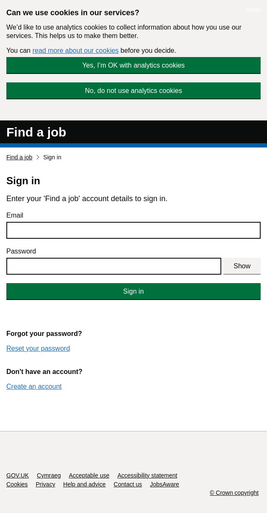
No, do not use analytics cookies (133, 90)
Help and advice (84, 484)
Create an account (34, 386)
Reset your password (38, 348)
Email (14, 215)
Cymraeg (49, 475)
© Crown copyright (234, 492)
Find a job (36, 132)
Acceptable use (89, 475)
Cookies (17, 484)
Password (21, 251)
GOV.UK (17, 475)
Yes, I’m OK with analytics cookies (133, 65)
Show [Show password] (242, 266)
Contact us (128, 484)
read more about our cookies (76, 50)
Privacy (45, 484)
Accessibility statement (147, 475)
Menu (253, 9)
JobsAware (164, 484)
